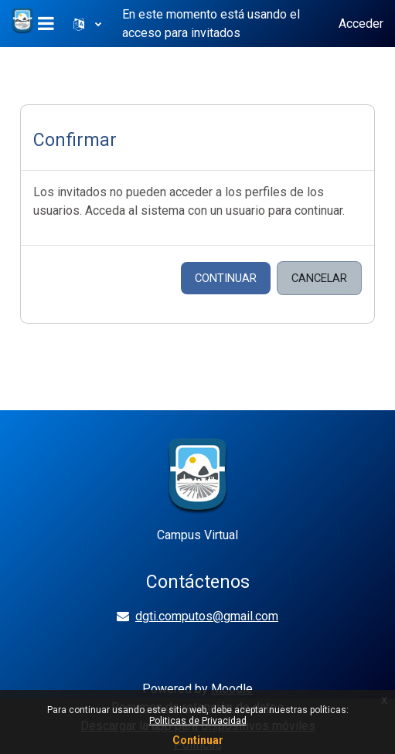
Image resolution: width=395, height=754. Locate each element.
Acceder (361, 23)
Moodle (232, 688)
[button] (87, 23)
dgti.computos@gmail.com (206, 616)
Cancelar (319, 278)
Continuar (226, 278)
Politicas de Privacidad (198, 720)
